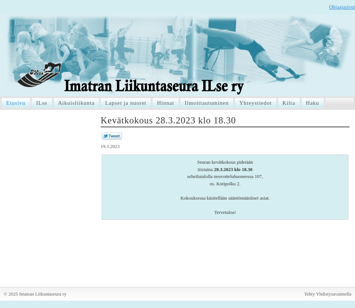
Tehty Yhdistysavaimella (327, 294)
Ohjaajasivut (342, 7)
